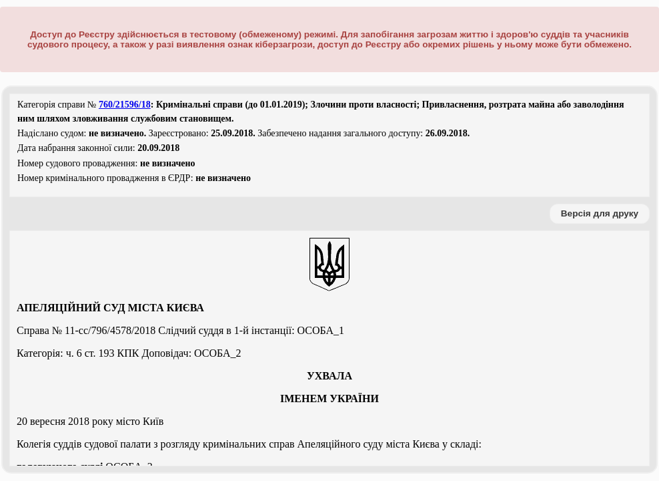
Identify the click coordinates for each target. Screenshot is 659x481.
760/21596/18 (125, 105)
